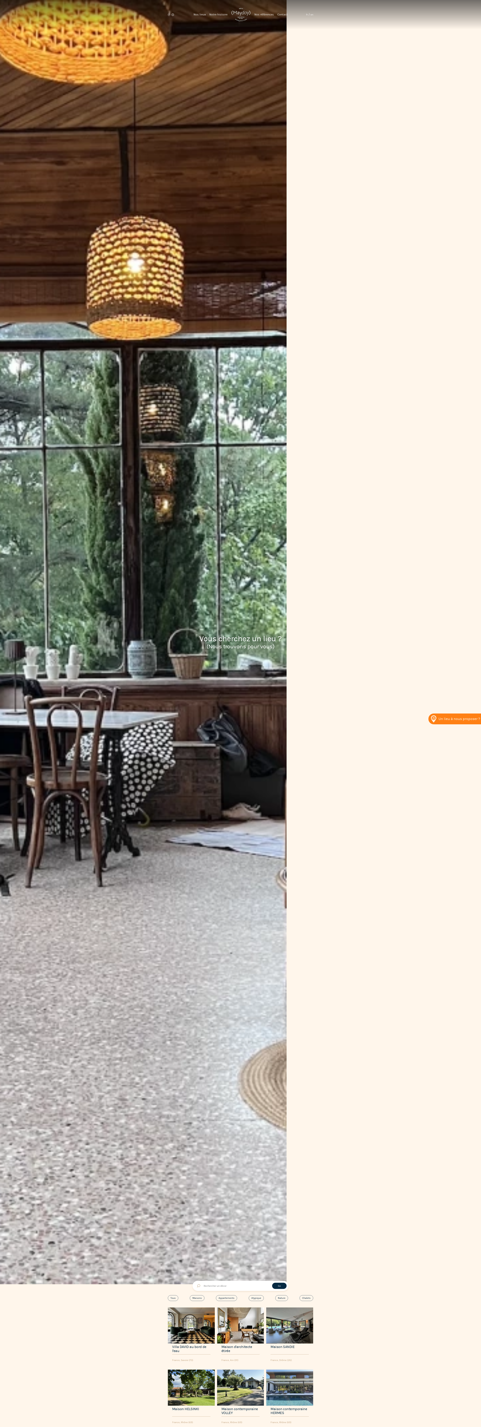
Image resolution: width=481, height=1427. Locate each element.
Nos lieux (200, 14)
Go (279, 1286)
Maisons (197, 1298)
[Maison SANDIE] (289, 1335)
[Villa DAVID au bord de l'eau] (191, 1335)
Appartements (226, 1298)
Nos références (264, 14)
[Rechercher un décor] (240, 1286)
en (312, 14)
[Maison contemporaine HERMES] (289, 1397)
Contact (282, 14)
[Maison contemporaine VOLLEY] (240, 1397)
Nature (281, 1298)
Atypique (256, 1298)
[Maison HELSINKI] (191, 1397)
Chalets (306, 1298)
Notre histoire (218, 14)
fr (307, 14)
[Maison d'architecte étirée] (240, 1335)
